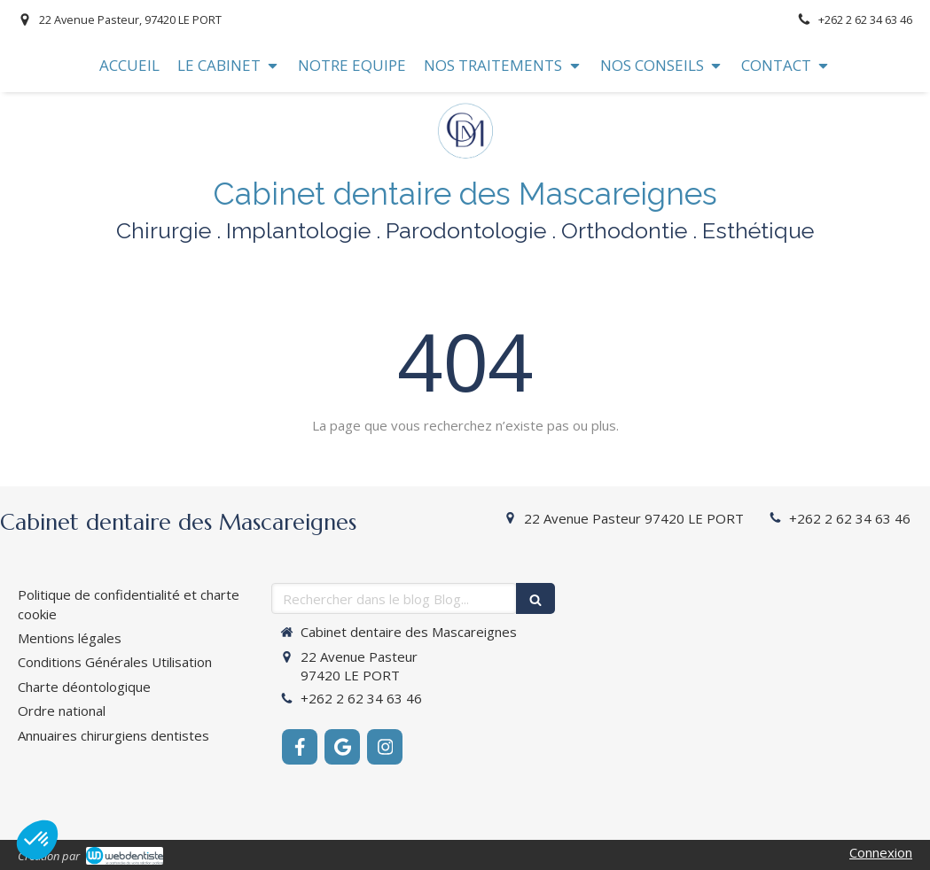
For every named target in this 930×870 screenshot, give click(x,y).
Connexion (880, 852)
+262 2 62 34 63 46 (849, 518)
